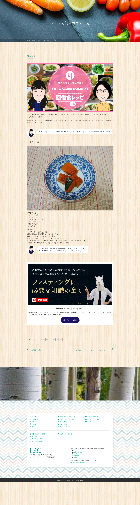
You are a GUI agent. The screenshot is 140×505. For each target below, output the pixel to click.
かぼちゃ (34, 339)
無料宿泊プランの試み (38, 434)
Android (83, 462)
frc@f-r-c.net (76, 451)
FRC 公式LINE (77, 453)
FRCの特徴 (35, 419)
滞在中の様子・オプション (67, 417)
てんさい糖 (41, 339)
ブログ (89, 421)
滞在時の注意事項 (92, 417)
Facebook (76, 457)
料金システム (36, 421)
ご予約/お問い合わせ (66, 434)
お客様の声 (35, 424)
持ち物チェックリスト (94, 419)
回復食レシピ (31, 56)
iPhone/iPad (75, 462)
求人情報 (34, 436)
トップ (34, 417)
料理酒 (53, 339)
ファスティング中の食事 (67, 419)
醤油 (61, 339)
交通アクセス (63, 421)
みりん (48, 339)
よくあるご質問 (64, 424)
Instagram (76, 455)
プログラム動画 (70, 320)
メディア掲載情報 (37, 441)
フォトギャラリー (65, 426)
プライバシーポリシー (38, 439)
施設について (36, 426)
